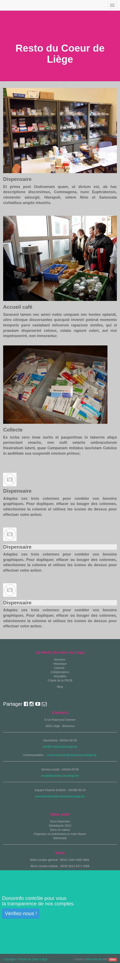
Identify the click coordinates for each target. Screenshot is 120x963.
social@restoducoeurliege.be (60, 775)
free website (94, 959)
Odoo (112, 959)
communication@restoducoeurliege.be (72, 755)
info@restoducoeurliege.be (60, 746)
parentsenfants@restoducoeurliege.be (60, 796)
